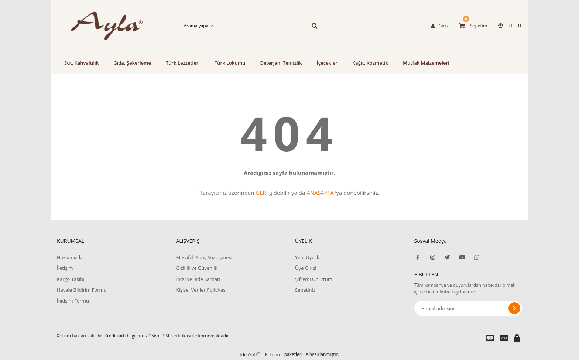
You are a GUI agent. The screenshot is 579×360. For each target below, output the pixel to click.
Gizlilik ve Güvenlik (196, 268)
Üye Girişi (305, 268)
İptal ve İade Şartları (198, 279)
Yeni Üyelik (307, 257)
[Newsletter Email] (468, 308)
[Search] (250, 26)
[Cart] (473, 26)
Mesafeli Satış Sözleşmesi (204, 257)
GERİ (262, 192)
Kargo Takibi (70, 279)
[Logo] (111, 26)
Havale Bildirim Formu (82, 289)
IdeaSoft (250, 354)
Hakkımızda (70, 257)
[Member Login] (439, 26)
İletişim (65, 268)
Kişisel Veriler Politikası (201, 289)
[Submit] (514, 308)
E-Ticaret (274, 354)
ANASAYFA (320, 192)
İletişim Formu (73, 301)
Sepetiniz (305, 289)
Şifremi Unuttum (313, 279)
